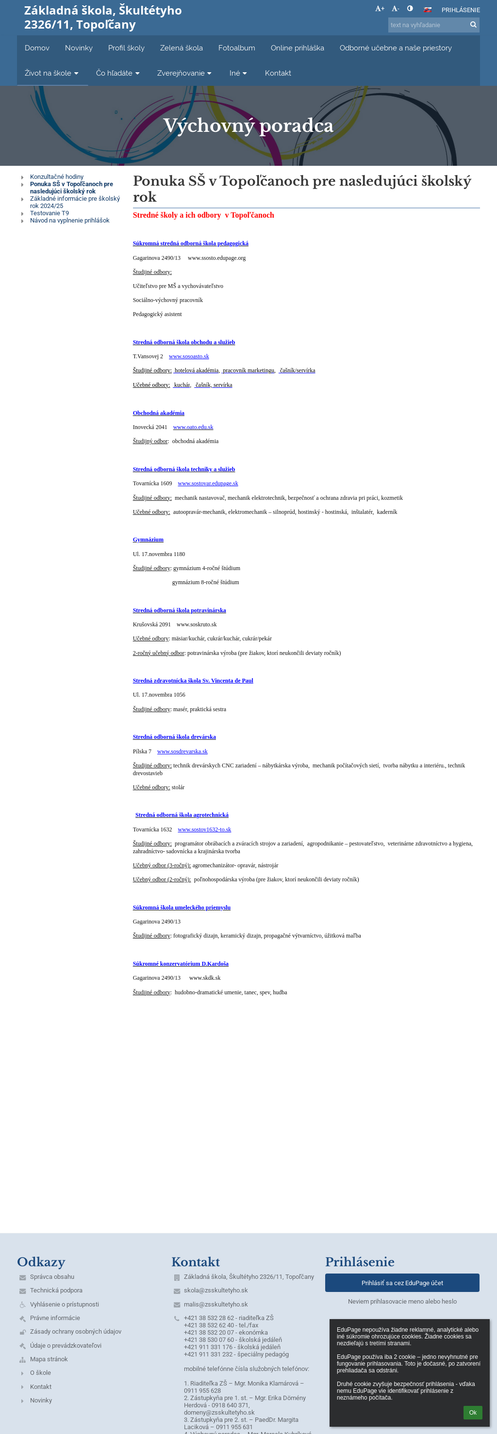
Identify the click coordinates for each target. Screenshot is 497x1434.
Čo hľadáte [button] (119, 73)
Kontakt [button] (278, 73)
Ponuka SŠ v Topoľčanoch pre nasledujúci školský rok (71, 187)
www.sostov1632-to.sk (204, 829)
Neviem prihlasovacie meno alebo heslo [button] (402, 1301)
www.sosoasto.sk (189, 356)
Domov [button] (37, 48)
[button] (427, 10)
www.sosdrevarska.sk (182, 751)
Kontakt (40, 1386)
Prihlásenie (461, 10)
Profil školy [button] (126, 48)
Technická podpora (56, 1290)
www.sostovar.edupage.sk (208, 483)
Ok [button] (473, 1412)
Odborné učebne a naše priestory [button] (396, 48)
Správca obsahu (52, 1276)
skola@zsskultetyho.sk (216, 1290)
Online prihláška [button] (297, 48)
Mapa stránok (49, 1359)
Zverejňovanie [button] (185, 73)
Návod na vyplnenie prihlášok (70, 220)
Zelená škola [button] (181, 48)
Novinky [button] (79, 48)
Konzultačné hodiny (56, 176)
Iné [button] (239, 73)
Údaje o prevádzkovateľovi (65, 1345)
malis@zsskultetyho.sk (216, 1304)
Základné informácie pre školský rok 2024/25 (75, 202)
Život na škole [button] (53, 73)
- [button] (395, 8)
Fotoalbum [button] (236, 48)
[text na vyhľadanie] (434, 25)
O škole (40, 1372)
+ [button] (379, 8)
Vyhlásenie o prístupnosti (64, 1304)
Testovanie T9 (49, 213)
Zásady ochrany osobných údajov (75, 1331)
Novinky (41, 1400)
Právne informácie (55, 1318)
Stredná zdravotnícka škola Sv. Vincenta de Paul (193, 680)
